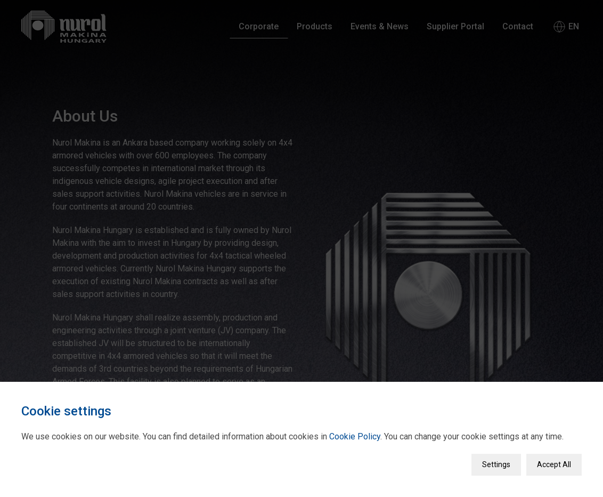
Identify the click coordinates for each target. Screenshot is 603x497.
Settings (496, 461)
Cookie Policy (354, 433)
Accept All (554, 461)
